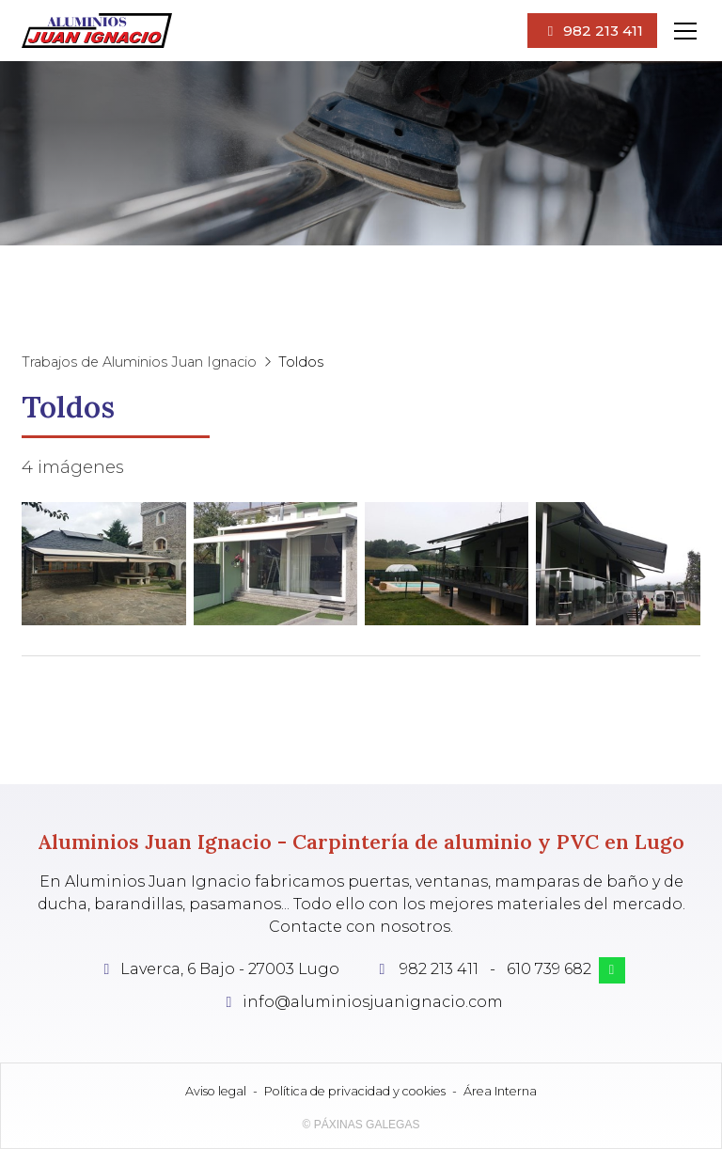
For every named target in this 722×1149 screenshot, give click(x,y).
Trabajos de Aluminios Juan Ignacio (139, 362)
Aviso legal (215, 1091)
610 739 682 (549, 969)
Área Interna (500, 1091)
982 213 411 (439, 969)
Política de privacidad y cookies (355, 1091)
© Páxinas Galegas (361, 1124)
